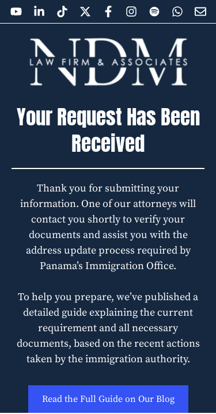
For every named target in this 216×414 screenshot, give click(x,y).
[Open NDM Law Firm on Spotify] (154, 11)
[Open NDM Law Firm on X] (85, 11)
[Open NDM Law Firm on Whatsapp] (177, 11)
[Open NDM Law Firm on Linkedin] (39, 11)
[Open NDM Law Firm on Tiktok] (62, 11)
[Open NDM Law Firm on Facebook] (108, 11)
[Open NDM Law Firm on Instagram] (131, 11)
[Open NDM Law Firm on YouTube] (16, 11)
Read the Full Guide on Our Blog (108, 399)
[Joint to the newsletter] (200, 11)
